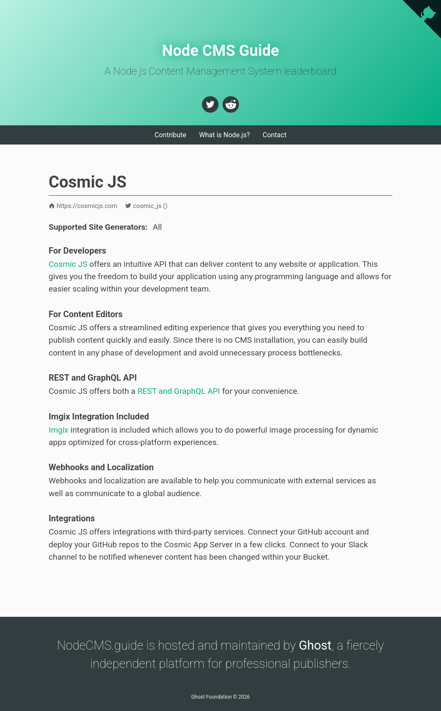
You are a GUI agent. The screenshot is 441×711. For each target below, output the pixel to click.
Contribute (170, 135)
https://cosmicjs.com (83, 206)
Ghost (315, 645)
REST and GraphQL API (178, 391)
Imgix (59, 430)
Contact (275, 135)
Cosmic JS (68, 264)
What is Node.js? (224, 135)
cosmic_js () (146, 206)
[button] (210, 104)
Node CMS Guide (220, 51)
